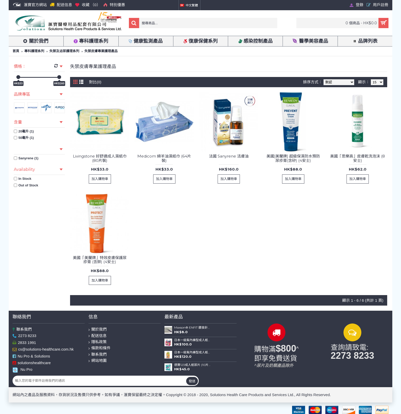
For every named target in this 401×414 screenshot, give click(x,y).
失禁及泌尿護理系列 (64, 51)
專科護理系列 (34, 51)
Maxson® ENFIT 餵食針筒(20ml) (192, 327)
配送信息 (97, 335)
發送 (192, 381)
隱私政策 (97, 342)
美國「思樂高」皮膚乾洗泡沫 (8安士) (357, 158)
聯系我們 (22, 329)
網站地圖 (97, 360)
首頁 (16, 51)
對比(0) (95, 82)
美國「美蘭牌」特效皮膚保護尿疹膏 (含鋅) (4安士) (100, 259)
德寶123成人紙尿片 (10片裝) (192, 365)
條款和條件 (99, 348)
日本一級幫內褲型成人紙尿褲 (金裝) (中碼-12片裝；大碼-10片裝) (192, 340)
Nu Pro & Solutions (31, 356)
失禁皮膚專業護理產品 (101, 51)
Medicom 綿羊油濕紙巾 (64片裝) (164, 158)
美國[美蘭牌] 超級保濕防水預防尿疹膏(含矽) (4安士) (293, 158)
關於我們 (97, 329)
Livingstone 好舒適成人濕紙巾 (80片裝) (100, 158)
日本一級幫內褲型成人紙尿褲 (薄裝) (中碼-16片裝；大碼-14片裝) (192, 352)
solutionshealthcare (32, 363)
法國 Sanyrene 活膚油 (229, 156)
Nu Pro (22, 369)
